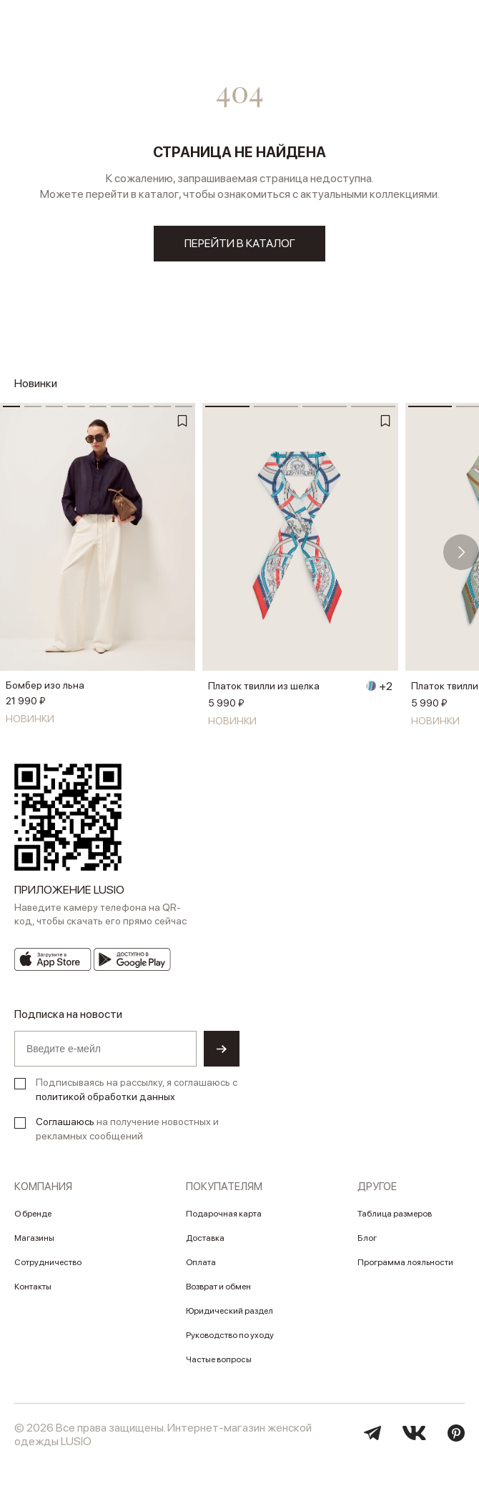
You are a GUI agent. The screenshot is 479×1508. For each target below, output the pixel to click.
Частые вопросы (219, 1359)
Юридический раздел (229, 1311)
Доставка (205, 1238)
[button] (461, 552)
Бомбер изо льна (45, 685)
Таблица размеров (394, 1214)
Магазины (34, 1238)
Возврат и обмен (218, 1287)
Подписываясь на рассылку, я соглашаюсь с (136, 1089)
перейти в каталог (239, 243)
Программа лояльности (405, 1262)
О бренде (32, 1214)
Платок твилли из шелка (264, 685)
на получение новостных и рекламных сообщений (127, 1129)
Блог (367, 1238)
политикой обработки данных (105, 1096)
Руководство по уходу (230, 1335)
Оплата (201, 1262)
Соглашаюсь (65, 1121)
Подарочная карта (224, 1214)
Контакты (32, 1287)
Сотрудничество (48, 1262)
